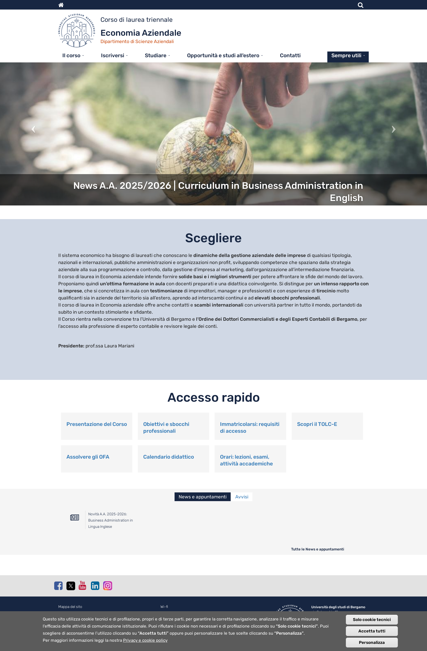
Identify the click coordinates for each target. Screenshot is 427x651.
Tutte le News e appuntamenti (317, 549)
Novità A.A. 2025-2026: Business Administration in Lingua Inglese (110, 520)
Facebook (58, 585)
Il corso (71, 55)
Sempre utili (346, 55)
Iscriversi (112, 55)
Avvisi (241, 496)
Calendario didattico (168, 457)
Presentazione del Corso (96, 424)
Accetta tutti (371, 635)
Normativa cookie (72, 613)
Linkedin (95, 585)
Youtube (83, 585)
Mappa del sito (70, 607)
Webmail (167, 613)
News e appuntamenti (203, 496)
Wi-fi (164, 607)
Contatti (290, 55)
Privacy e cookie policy (145, 644)
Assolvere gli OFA (87, 457)
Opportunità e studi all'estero (223, 55)
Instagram (107, 585)
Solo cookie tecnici (372, 623)
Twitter (70, 586)
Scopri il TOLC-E (317, 424)
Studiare (155, 55)
